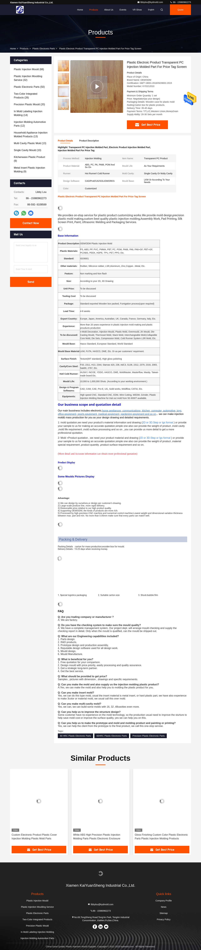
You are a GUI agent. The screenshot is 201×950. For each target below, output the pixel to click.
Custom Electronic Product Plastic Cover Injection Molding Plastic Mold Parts (34, 836)
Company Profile (163, 900)
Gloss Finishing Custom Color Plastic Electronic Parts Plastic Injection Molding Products (161, 836)
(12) (30, 124)
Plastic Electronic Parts (44, 48)
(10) (27, 150)
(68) (29, 69)
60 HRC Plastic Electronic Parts (75, 736)
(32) (28, 78)
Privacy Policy (163, 919)
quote (180, 9)
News (163, 907)
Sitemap (164, 913)
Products (93, 9)
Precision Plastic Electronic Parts (149, 736)
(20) (29, 104)
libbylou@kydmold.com (150, 2)
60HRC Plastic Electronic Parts (112, 736)
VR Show (137, 9)
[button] (63, 109)
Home (80, 9)
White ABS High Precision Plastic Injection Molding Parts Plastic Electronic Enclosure (96, 836)
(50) (29, 87)
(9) (29, 159)
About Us (108, 9)
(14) (28, 113)
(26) (25, 95)
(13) (30, 134)
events (123, 9)
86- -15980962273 (180, 2)
